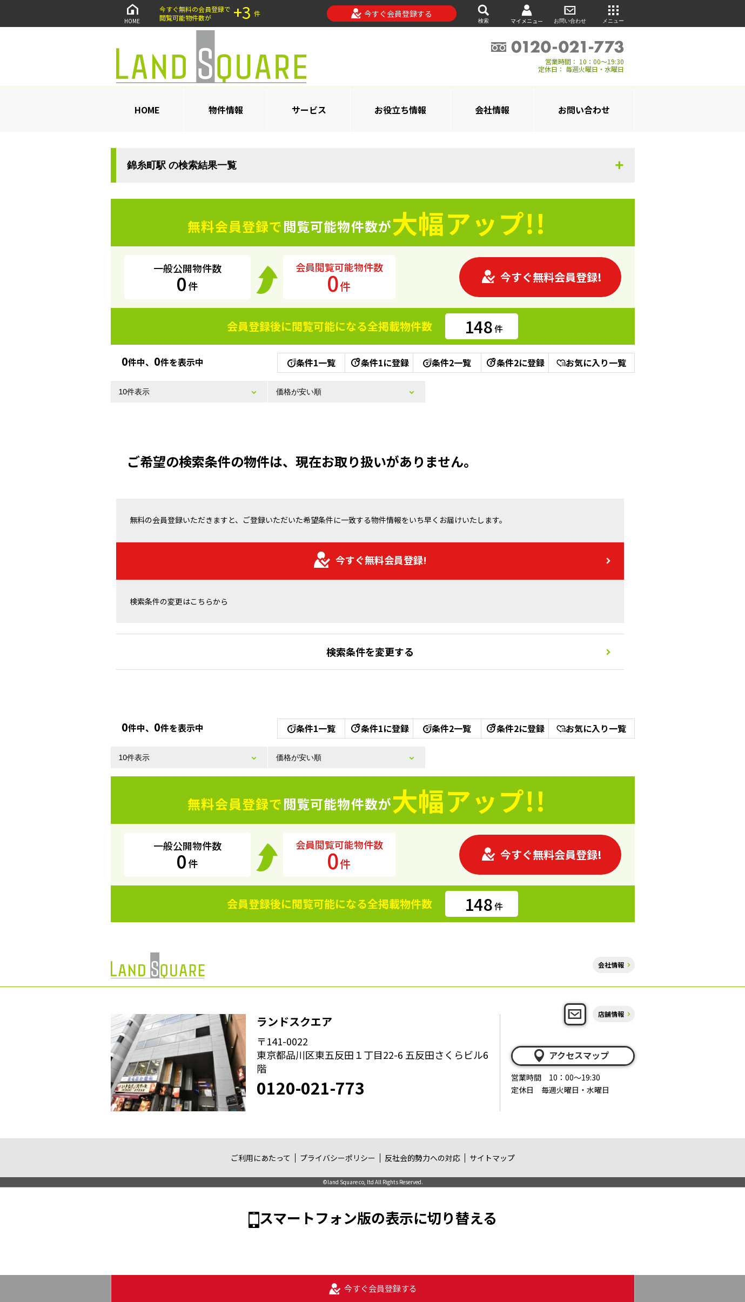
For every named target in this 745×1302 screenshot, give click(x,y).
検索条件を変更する (370, 652)
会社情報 (492, 109)
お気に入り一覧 (591, 362)
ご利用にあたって (261, 1157)
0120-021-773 (311, 1087)
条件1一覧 (311, 362)
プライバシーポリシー (337, 1157)
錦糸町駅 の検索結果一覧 (182, 165)
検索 (483, 13)
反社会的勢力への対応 (422, 1157)
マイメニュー (526, 14)
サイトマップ (492, 1157)
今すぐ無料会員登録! (541, 277)
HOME (132, 13)
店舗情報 (611, 1013)
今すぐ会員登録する (391, 13)
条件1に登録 (379, 362)
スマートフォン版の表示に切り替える (378, 1217)
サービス (309, 109)
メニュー (613, 13)
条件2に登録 (515, 362)
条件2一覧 (447, 362)
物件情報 (226, 109)
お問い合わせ (570, 13)
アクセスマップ (570, 1056)
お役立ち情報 (400, 109)
